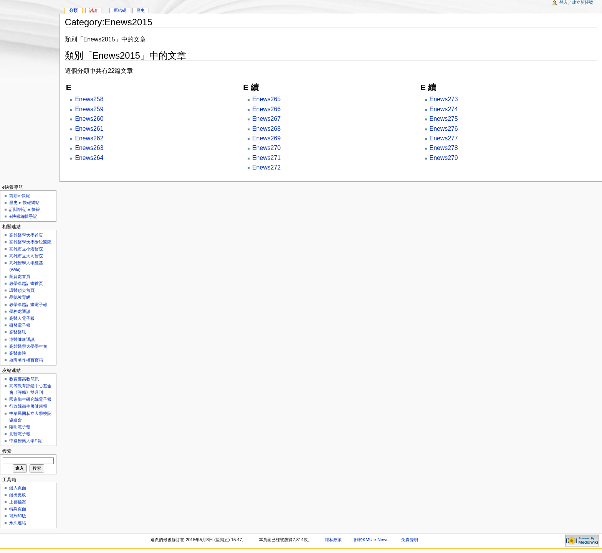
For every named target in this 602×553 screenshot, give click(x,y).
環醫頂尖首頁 (22, 290)
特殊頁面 (17, 509)
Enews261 (89, 128)
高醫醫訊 (17, 332)
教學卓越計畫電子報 (28, 304)
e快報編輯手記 (23, 216)
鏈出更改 (17, 494)
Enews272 (266, 167)
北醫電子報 (19, 433)
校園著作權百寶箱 (26, 360)
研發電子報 (19, 325)
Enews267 (266, 118)
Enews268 (266, 128)
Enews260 (89, 118)
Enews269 (266, 138)
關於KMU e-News (371, 539)
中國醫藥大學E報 (25, 440)
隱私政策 (333, 539)
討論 (93, 10)
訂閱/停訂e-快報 (24, 209)
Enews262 (89, 138)
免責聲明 (409, 539)
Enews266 (266, 109)
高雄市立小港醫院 (26, 249)
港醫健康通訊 (22, 339)
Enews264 (89, 158)
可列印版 (17, 516)
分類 (73, 10)
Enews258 (89, 99)
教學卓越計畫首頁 (26, 283)
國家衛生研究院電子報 (30, 399)
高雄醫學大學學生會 (28, 346)
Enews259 (89, 109)
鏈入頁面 (17, 488)
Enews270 (266, 148)
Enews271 (266, 158)
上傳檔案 (17, 502)
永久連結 (17, 522)
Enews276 (444, 128)
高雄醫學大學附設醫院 (30, 242)
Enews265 (266, 99)
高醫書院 (17, 353)
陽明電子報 (19, 427)
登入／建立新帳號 (576, 2)
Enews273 (444, 99)
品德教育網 (19, 297)
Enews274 (444, 109)
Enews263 (89, 148)
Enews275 (444, 118)
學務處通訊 (19, 311)
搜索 (7, 451)
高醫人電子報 (22, 318)
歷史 (140, 10)
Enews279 (444, 158)
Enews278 (444, 148)
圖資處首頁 (19, 276)
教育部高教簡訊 (24, 379)
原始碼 (120, 10)
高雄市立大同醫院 (26, 255)
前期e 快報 (19, 195)
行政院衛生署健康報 (28, 406)
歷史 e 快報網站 (26, 202)
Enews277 (444, 138)
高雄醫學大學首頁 (26, 235)
